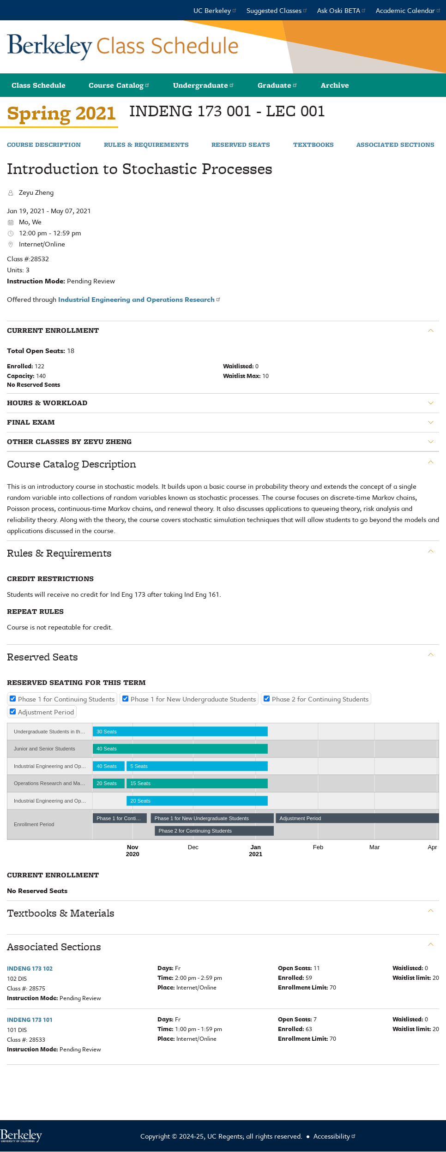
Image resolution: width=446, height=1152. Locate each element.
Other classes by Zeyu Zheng (69, 441)
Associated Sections (395, 145)
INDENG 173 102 (30, 968)
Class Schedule (39, 85)
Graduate (278, 85)
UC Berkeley (215, 10)
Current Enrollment (53, 330)
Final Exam (31, 422)
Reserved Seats (240, 145)
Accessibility (334, 1136)
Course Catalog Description (71, 463)
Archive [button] (335, 85)
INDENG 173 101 (30, 1019)
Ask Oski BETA (342, 10)
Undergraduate (204, 85)
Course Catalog (119, 85)
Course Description (44, 145)
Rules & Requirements (146, 145)
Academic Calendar (408, 10)
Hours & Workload (47, 403)
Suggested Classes (277, 10)
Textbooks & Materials (61, 912)
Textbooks (313, 145)
